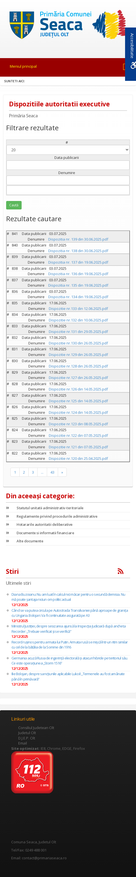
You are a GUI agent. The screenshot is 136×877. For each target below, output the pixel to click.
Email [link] (22, 743)
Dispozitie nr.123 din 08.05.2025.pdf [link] (78, 423)
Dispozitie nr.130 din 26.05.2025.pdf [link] (78, 343)
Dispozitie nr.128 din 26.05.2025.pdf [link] (78, 366)
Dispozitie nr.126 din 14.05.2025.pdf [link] (78, 389)
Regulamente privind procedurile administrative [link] (51, 516)
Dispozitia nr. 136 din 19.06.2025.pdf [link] (78, 273)
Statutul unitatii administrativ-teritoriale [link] (45, 507)
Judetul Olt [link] (27, 732)
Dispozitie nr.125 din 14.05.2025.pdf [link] (78, 400)
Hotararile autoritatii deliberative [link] (39, 524)
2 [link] (24, 472)
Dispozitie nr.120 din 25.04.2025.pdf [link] (78, 458)
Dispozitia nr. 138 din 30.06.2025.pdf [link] (78, 250)
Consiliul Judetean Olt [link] (36, 727)
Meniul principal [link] (23, 66)
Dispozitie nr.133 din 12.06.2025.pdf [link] (78, 308)
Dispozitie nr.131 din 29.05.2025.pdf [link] (78, 331)
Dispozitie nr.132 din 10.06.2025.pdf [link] (78, 320)
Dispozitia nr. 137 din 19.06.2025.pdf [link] (78, 262)
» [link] (62, 472)
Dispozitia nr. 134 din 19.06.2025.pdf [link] (78, 296)
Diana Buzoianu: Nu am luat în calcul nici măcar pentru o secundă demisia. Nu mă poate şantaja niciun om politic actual (68, 597)
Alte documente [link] (24, 540)
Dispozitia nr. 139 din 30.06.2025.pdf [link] (78, 239)
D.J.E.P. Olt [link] (26, 738)
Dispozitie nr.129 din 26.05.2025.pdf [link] (78, 354)
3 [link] (33, 472)
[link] (68, 25)
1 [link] (15, 472)
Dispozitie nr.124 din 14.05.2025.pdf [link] (78, 412)
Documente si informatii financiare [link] (40, 532)
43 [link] (52, 472)
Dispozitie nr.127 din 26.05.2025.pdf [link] (78, 377)
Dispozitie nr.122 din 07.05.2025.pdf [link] (78, 435)
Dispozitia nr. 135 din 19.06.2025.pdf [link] (78, 285)
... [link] (42, 472)
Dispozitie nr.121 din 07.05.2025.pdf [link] (78, 446)
